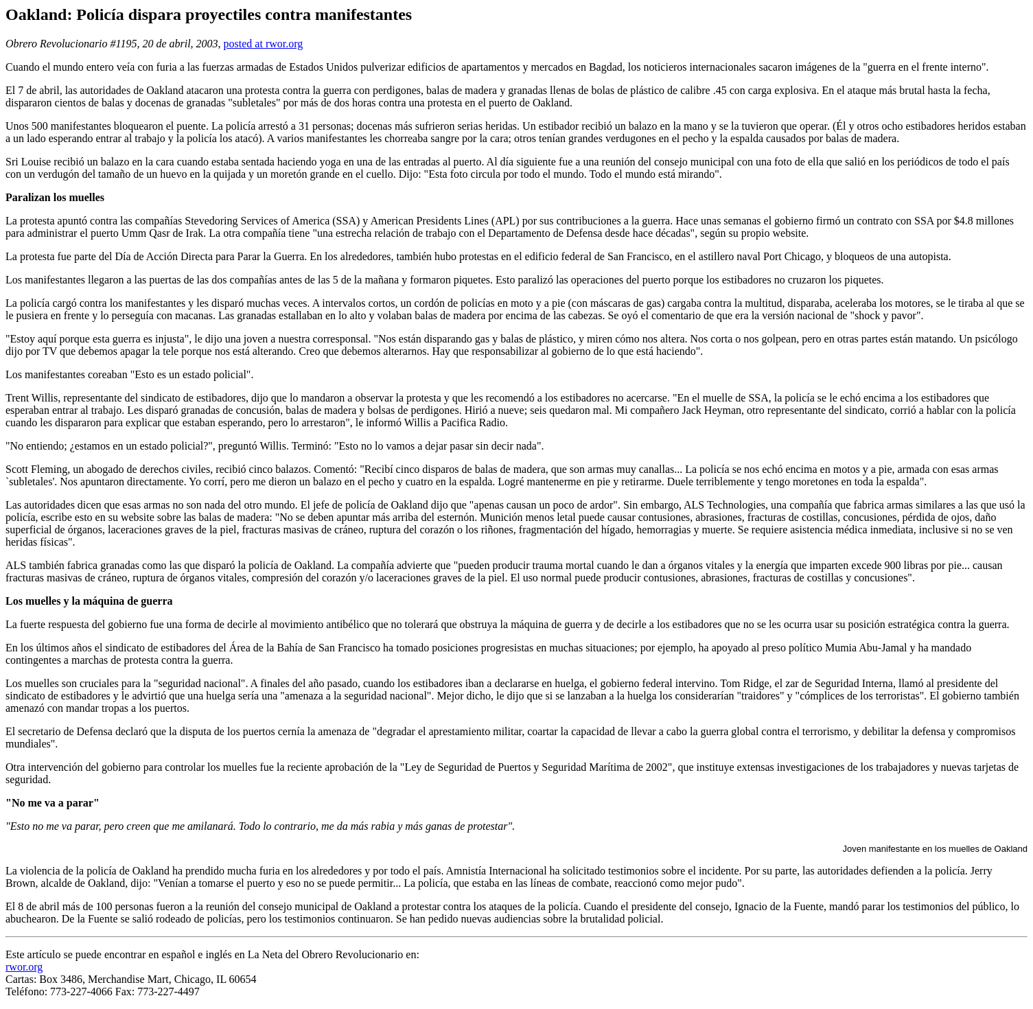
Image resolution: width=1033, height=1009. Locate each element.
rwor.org (24, 967)
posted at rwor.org (263, 43)
